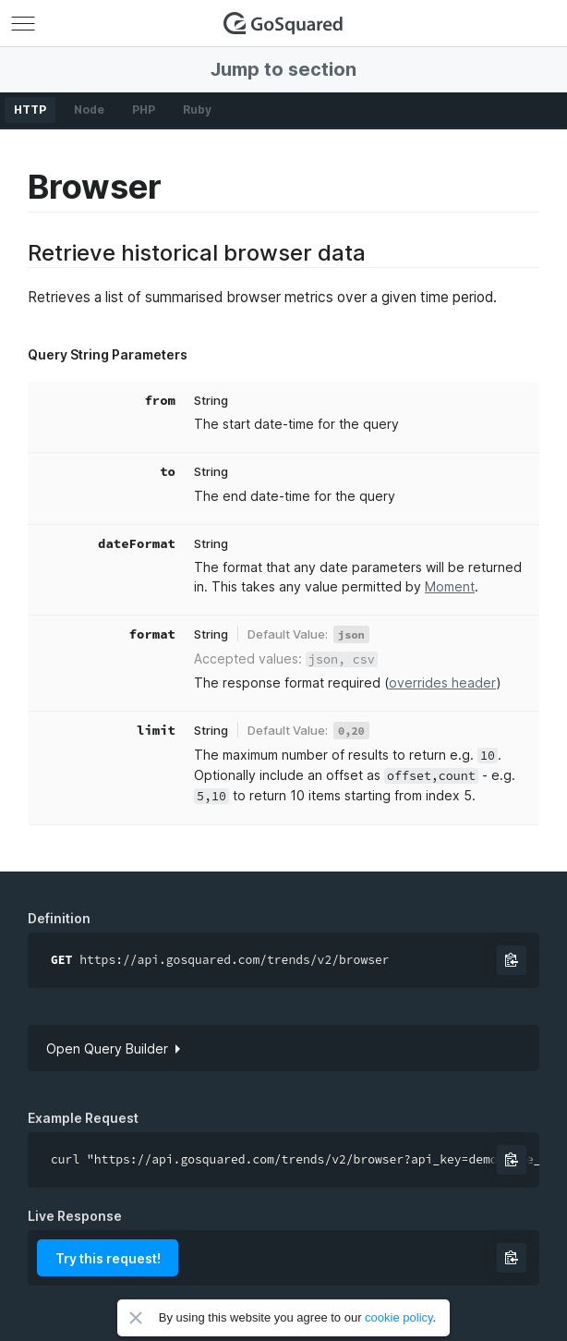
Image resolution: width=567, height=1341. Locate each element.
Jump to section (283, 69)
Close (135, 1317)
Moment (450, 586)
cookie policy (398, 1317)
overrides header (442, 682)
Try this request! (108, 1258)
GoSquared (283, 23)
